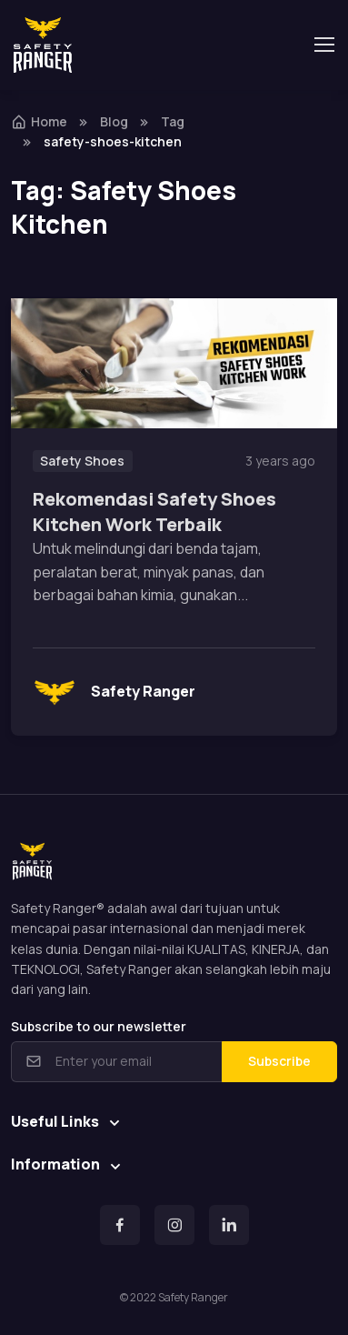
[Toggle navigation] (323, 44)
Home (39, 121)
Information (55, 1164)
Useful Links (55, 1121)
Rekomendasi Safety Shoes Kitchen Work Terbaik (154, 512)
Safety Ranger (114, 692)
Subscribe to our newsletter (98, 1026)
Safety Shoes (82, 460)
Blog (114, 121)
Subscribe (279, 1060)
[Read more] (174, 363)
